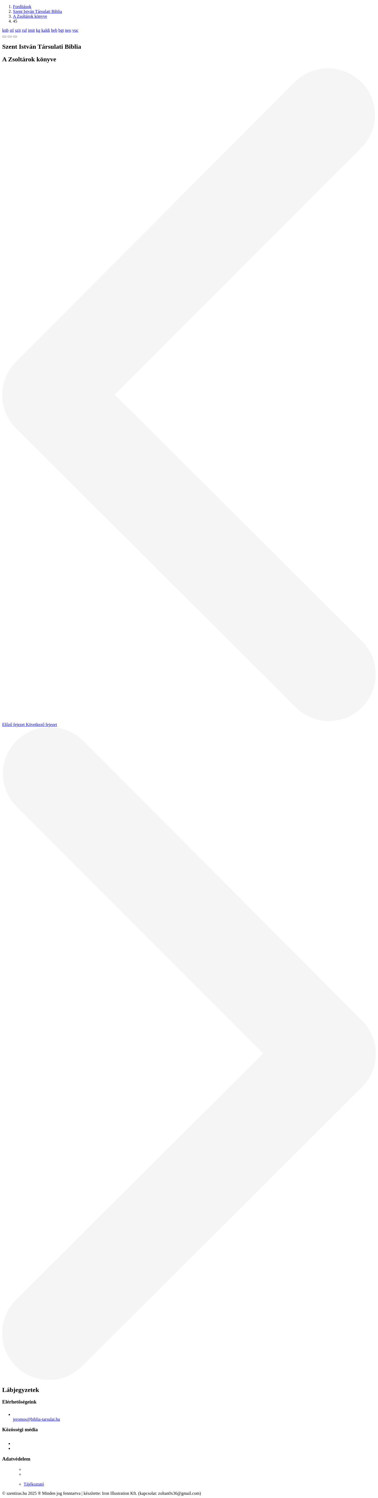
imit (31, 30)
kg (38, 30)
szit (18, 30)
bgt (61, 30)
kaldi (45, 30)
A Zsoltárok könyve (30, 16)
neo (68, 30)
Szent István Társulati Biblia (37, 11)
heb (54, 30)
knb (5, 30)
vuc (75, 30)
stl (12, 30)
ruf (24, 30)
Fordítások (22, 6)
